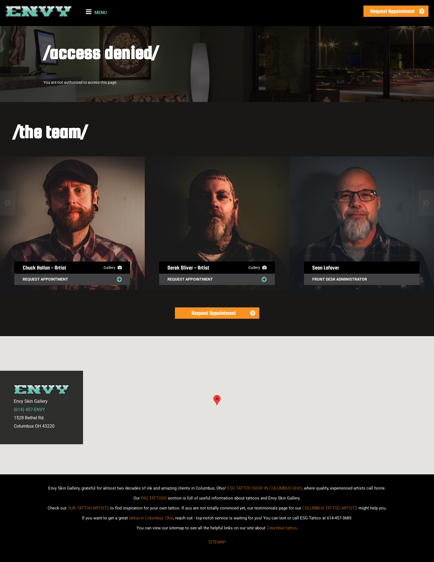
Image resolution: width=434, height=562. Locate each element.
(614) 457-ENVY (29, 409)
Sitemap (217, 542)
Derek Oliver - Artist (188, 268)
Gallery (113, 267)
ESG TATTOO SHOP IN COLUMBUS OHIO (264, 488)
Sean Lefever (325, 268)
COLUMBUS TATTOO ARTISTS (329, 508)
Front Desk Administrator (339, 279)
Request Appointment (392, 11)
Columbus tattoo (282, 528)
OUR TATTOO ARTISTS (88, 508)
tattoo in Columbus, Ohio (151, 518)
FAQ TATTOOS (154, 498)
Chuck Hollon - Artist (44, 268)
